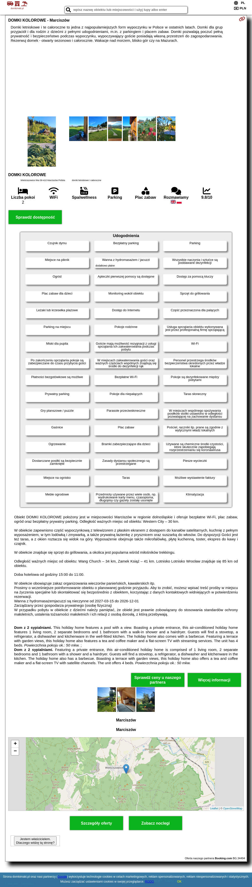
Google (62, 876)
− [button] (15, 751)
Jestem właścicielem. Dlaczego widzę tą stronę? (35, 841)
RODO (149, 881)
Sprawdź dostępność (35, 217)
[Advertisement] (126, 79)
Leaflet (214, 808)
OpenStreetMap (232, 808)
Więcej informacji (214, 680)
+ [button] (15, 744)
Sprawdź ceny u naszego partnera (157, 680)
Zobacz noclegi (155, 823)
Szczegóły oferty (96, 823)
